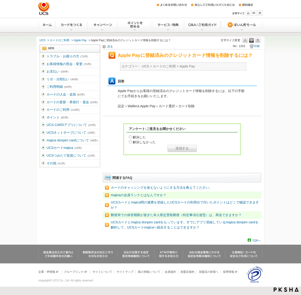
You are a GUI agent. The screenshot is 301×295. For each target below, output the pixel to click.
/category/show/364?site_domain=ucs (43, 94)
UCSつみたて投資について (71, 155)
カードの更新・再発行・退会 (72, 102)
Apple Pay (80, 40)
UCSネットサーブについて (71, 132)
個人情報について (149, 271)
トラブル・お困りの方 (67, 56)
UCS (42, 40)
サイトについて (102, 271)
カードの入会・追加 (66, 94)
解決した (139, 137)
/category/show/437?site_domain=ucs (43, 155)
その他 (56, 163)
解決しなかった (144, 142)
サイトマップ (125, 271)
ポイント (57, 117)
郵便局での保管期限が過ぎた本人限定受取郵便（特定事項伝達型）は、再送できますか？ (176, 215)
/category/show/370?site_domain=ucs (43, 140)
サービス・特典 (168, 25)
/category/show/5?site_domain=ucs (43, 56)
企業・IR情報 (48, 271)
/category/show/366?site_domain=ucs (43, 109)
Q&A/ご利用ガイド (202, 25)
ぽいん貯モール (242, 25)
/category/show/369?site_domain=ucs (43, 132)
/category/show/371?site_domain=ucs (43, 163)
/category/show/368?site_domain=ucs (43, 125)
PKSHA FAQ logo (286, 290)
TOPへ (256, 240)
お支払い (57, 71)
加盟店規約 (187, 271)
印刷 (257, 46)
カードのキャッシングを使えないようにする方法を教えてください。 (161, 187)
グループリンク (75, 271)
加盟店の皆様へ (209, 271)
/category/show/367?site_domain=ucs (43, 117)
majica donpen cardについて (72, 140)
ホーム (47, 25)
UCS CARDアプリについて (71, 125)
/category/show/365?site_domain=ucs (43, 102)
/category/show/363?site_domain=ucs (43, 86)
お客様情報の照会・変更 (69, 64)
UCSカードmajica (64, 148)
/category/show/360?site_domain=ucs (43, 64)
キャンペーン (103, 25)
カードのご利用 (59, 40)
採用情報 (230, 271)
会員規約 (170, 271)
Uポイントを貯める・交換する (135, 25)
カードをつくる (72, 25)
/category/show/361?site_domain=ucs (43, 71)
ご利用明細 (59, 86)
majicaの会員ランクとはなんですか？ (138, 195)
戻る (110, 46)
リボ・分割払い (62, 79)
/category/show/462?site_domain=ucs (43, 148)
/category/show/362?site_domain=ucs (43, 79)
